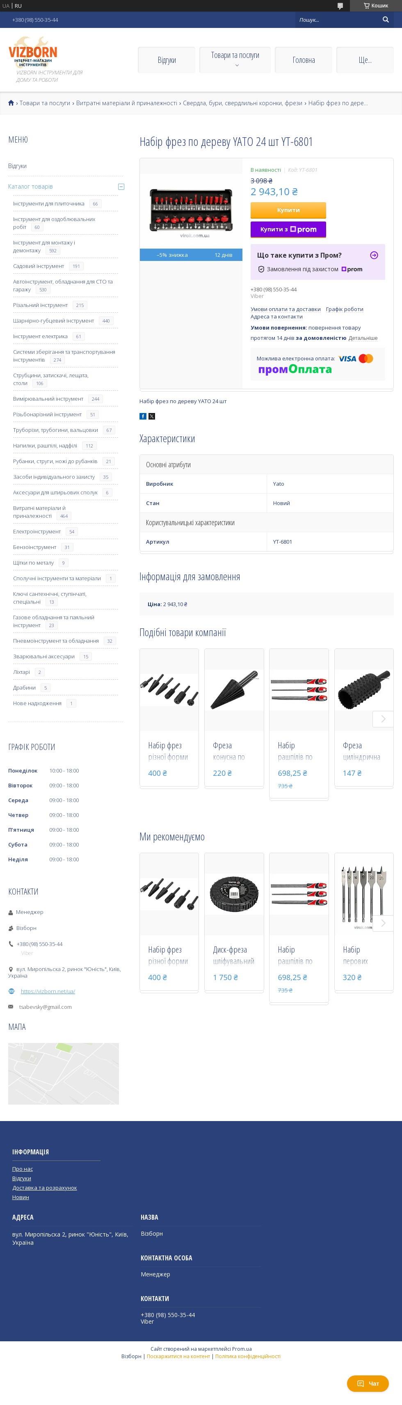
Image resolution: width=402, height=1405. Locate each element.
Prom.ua (242, 1348)
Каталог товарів (30, 186)
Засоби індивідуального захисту (54, 476)
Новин (20, 1197)
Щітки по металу (33, 562)
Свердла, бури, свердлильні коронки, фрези (242, 103)
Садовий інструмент (38, 266)
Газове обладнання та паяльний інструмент (53, 621)
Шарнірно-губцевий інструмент (53, 320)
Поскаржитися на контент (178, 1356)
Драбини (24, 687)
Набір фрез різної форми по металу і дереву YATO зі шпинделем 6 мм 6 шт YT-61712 (169, 751)
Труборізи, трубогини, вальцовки (55, 430)
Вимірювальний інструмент (48, 398)
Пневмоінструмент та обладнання (56, 640)
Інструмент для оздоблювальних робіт (54, 223)
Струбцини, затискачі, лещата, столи (51, 379)
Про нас (22, 1168)
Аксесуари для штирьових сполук (55, 492)
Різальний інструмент (40, 305)
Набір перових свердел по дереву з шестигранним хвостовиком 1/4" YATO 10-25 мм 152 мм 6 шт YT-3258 (364, 956)
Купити (288, 210)
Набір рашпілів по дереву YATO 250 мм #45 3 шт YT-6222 (296, 751)
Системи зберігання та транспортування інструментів (64, 355)
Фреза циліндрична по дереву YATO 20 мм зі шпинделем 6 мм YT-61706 (362, 751)
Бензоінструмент (34, 547)
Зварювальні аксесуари (44, 656)
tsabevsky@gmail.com (45, 1007)
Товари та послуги (235, 54)
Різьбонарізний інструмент (47, 414)
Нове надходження (37, 703)
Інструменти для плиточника (49, 203)
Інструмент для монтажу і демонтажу (44, 246)
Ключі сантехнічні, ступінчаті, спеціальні (50, 597)
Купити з (288, 229)
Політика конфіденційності (248, 1356)
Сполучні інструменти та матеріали (57, 578)
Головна (303, 59)
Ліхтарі (21, 672)
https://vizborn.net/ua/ (48, 991)
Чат (368, 1383)
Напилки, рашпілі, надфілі (45, 445)
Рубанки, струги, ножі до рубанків (55, 461)
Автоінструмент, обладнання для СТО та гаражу (63, 285)
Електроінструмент (37, 531)
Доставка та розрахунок (44, 1187)
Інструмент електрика (40, 336)
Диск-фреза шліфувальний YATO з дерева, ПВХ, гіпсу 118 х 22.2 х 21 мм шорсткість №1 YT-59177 (234, 956)
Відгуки (167, 59)
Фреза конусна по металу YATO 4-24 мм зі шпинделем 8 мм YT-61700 (233, 751)
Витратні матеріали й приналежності (126, 103)
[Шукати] (385, 20)
